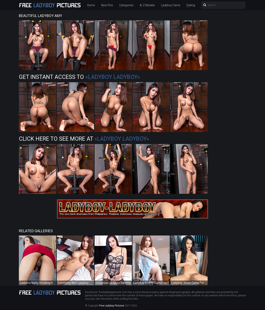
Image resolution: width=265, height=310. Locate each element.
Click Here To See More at (84, 138)
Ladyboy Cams (170, 5)
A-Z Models (147, 5)
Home (91, 5)
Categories (126, 5)
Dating (191, 5)
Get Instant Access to (79, 77)
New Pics (107, 5)
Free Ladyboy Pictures (111, 305)
